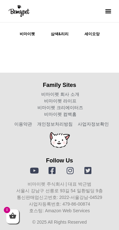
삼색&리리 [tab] (60, 34)
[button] (108, 11)
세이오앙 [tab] (92, 34)
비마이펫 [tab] (27, 34)
